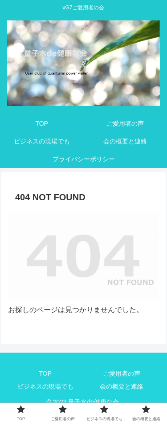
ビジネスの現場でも (45, 386)
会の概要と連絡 (121, 386)
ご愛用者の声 (121, 373)
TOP (45, 373)
